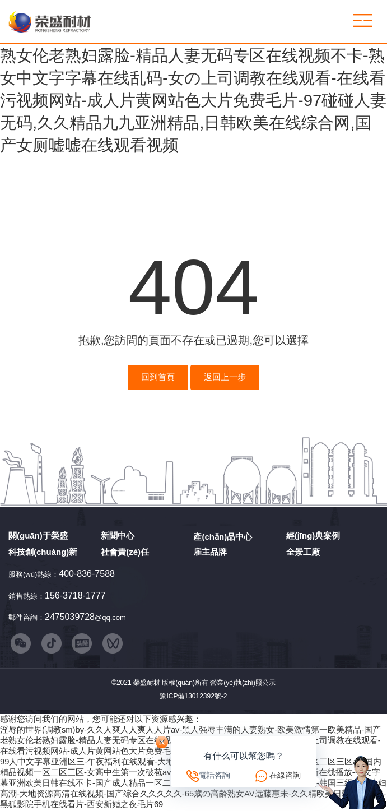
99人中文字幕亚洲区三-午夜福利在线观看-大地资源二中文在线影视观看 (133, 762)
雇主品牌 (210, 552)
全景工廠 (303, 552)
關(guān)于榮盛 (38, 535)
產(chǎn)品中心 (222, 536)
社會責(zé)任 (125, 552)
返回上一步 (225, 377)
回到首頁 (158, 377)
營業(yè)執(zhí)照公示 (243, 684)
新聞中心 (117, 535)
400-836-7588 (87, 573)
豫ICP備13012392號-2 (193, 697)
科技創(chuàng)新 (42, 552)
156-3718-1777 (75, 595)
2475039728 (70, 617)
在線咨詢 (285, 775)
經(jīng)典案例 (313, 535)
